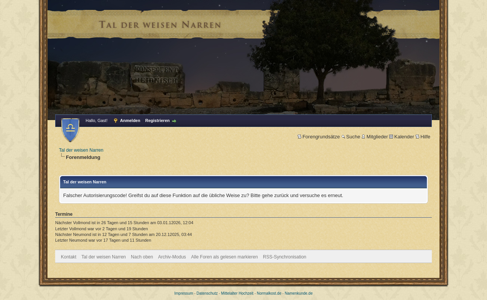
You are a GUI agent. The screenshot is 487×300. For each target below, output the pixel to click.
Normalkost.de (269, 293)
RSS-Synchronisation (284, 257)
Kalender (401, 137)
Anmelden (130, 120)
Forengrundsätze (319, 137)
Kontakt (68, 257)
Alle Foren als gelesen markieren (224, 257)
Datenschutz (207, 293)
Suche (350, 137)
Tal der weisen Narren (81, 150)
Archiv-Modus (172, 257)
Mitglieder (374, 137)
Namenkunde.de (298, 293)
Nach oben (142, 257)
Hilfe (422, 137)
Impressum (183, 293)
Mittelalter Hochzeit (237, 293)
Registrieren (157, 120)
